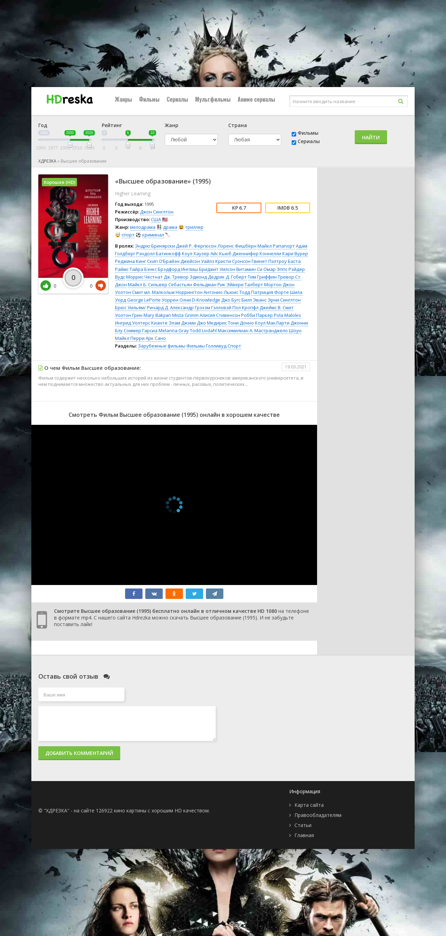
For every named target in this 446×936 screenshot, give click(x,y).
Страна (237, 125)
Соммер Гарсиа (140, 330)
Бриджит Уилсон (217, 269)
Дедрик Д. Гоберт (227, 277)
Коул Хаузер (195, 253)
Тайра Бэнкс (143, 269)
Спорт (234, 346)
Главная (304, 835)
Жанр (171, 125)
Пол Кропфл (245, 307)
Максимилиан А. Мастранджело (253, 330)
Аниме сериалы (256, 99)
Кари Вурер (295, 253)
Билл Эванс (254, 300)
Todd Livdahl (203, 330)
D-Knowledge (206, 300)
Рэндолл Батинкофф (158, 253)
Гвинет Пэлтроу (269, 261)
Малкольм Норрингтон (177, 292)
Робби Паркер (257, 315)
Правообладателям (317, 815)
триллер (194, 227)
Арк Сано (156, 338)
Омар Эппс (275, 269)
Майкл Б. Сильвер (147, 284)
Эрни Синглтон (284, 300)
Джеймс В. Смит (277, 307)
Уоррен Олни (176, 300)
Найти (371, 137)
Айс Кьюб (220, 253)
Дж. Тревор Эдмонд (185, 277)
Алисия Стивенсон (220, 315)
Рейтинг (112, 125)
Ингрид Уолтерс (132, 323)
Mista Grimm (185, 315)
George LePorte (144, 300)
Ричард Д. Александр (170, 307)
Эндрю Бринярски (155, 246)
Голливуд (216, 346)
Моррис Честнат (144, 277)
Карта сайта (309, 805)
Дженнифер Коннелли (256, 253)
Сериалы (177, 99)
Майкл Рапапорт (276, 246)
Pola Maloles (287, 315)
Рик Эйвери (230, 284)
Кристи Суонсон (233, 261)
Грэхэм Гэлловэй (213, 307)
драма (170, 227)
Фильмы (149, 99)
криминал (153, 235)
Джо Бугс (230, 300)
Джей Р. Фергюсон (196, 246)
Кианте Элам (165, 323)
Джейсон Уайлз (197, 261)
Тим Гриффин (262, 277)
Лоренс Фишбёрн (236, 246)
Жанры (123, 99)
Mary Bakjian (157, 315)
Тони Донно (241, 323)
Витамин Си (249, 269)
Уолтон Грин (129, 315)
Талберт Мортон (263, 284)
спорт (128, 235)
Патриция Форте (270, 292)
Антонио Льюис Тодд (226, 292)
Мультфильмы (213, 99)
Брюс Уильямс (130, 307)
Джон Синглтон (157, 212)
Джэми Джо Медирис (204, 323)
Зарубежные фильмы (161, 346)
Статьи (303, 825)
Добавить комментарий (79, 753)
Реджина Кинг (130, 261)
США (156, 219)
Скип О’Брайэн (163, 261)
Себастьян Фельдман (192, 284)
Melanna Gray (174, 330)
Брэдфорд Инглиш (178, 269)
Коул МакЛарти (272, 323)
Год (42, 125)
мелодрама (142, 227)
